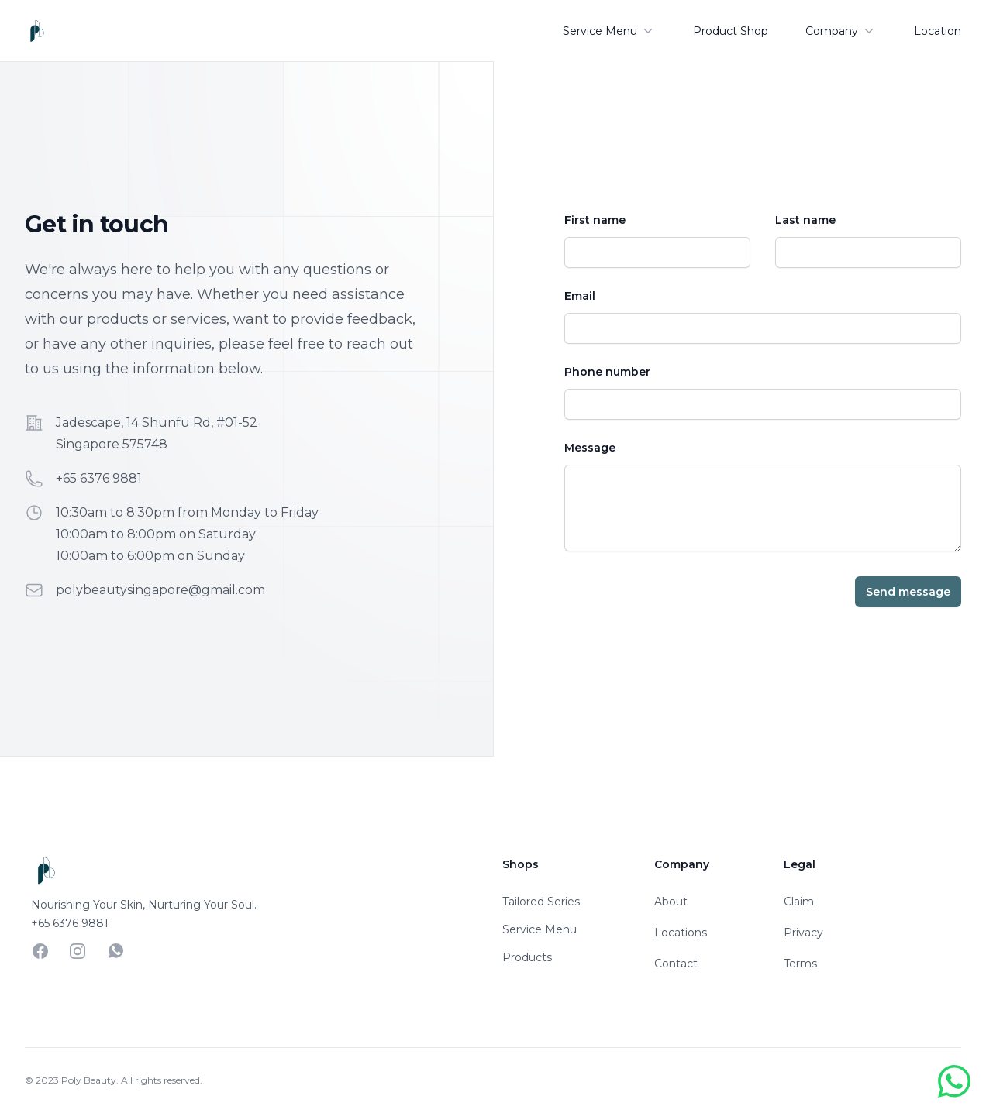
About (671, 902)
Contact (676, 963)
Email (579, 296)
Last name (805, 220)
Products (527, 957)
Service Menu (609, 31)
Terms (800, 963)
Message (589, 448)
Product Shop (730, 31)
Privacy (803, 933)
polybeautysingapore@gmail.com (160, 589)
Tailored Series (541, 902)
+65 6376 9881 (99, 478)
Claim (799, 902)
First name (595, 220)
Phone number (607, 372)
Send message (908, 592)
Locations (680, 933)
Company (841, 31)
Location (937, 31)
